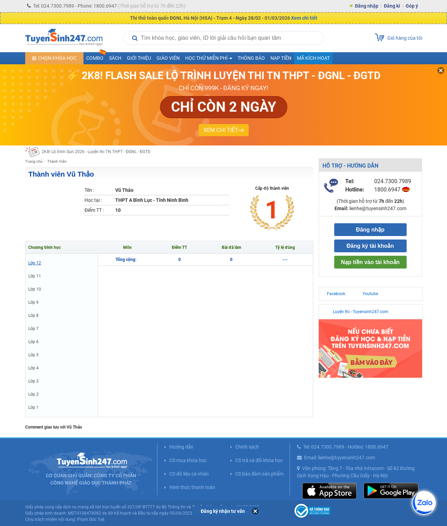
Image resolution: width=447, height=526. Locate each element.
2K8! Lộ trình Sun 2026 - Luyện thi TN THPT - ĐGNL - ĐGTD (96, 151)
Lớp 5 (33, 355)
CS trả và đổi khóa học (259, 460)
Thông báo (251, 58)
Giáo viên (168, 58)
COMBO (96, 56)
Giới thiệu (139, 58)
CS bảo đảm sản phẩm (259, 474)
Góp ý (412, 6)
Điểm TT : (94, 210)
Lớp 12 (34, 263)
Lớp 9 (33, 302)
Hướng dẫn (181, 447)
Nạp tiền (280, 58)
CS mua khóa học (188, 460)
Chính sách (247, 447)
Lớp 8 (33, 315)
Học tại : (93, 200)
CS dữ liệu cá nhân (189, 474)
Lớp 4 (33, 368)
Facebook (336, 293)
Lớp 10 (34, 289)
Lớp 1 (33, 407)
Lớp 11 (34, 276)
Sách (115, 58)
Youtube (370, 293)
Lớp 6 (33, 341)
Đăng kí (392, 6)
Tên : (89, 190)
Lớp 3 (33, 381)
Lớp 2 (33, 394)
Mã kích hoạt (313, 58)
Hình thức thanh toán (192, 487)
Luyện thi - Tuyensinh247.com (360, 311)
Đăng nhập (366, 6)
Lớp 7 (33, 328)
